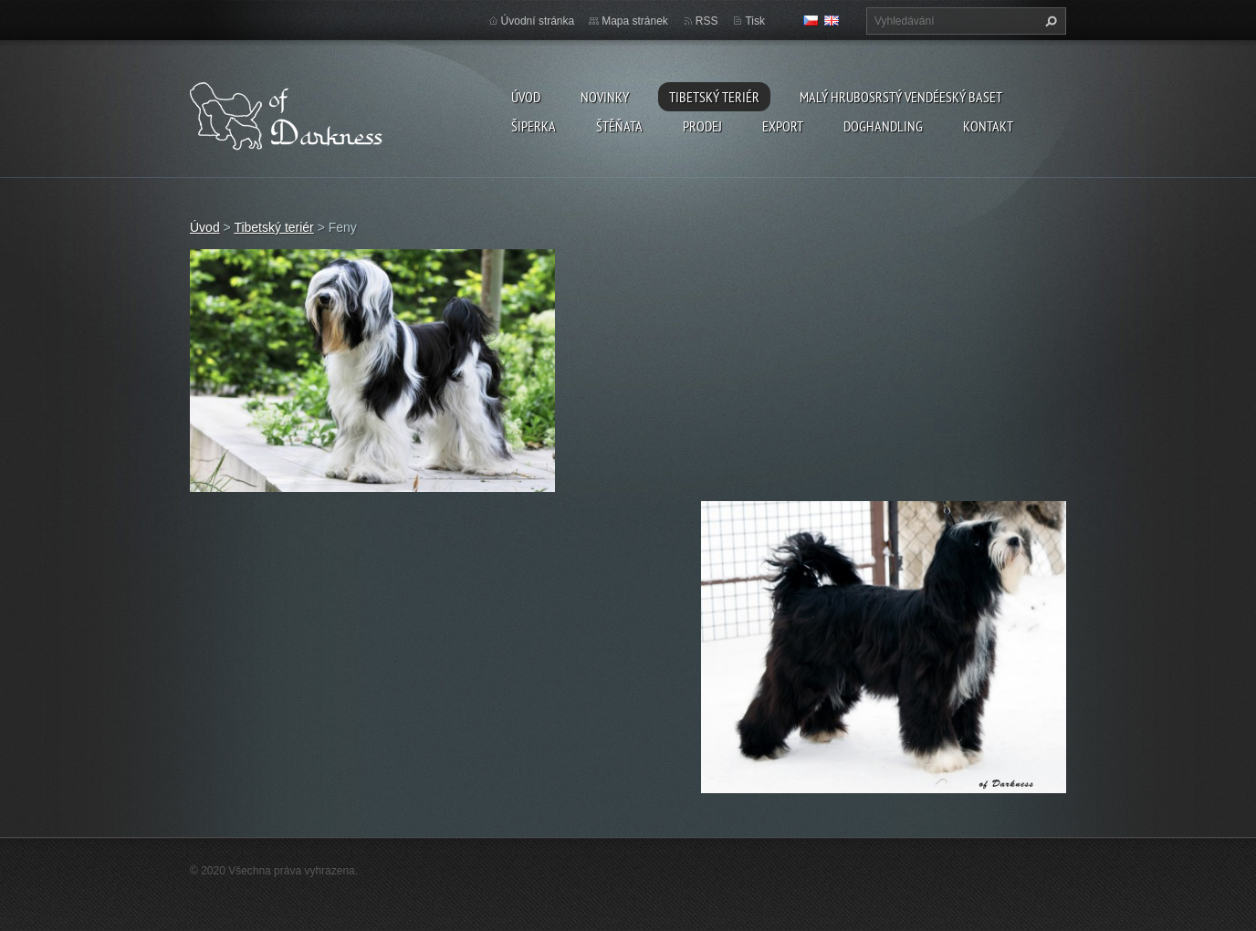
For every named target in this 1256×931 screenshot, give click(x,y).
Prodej (702, 126)
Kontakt (988, 126)
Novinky (605, 97)
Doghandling (883, 126)
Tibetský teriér (714, 97)
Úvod (525, 97)
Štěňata (619, 126)
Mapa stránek (635, 21)
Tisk (755, 21)
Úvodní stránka (538, 21)
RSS (707, 21)
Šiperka (533, 126)
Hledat (1048, 21)
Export (782, 126)
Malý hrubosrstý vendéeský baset (901, 97)
